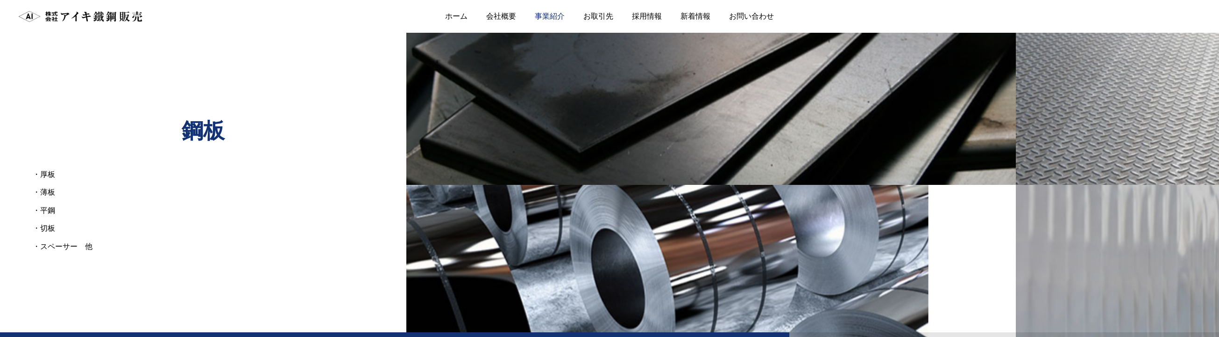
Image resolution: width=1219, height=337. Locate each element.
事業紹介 (550, 16)
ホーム (456, 16)
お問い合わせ (751, 16)
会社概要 (501, 16)
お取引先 (598, 16)
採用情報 (647, 16)
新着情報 (695, 16)
